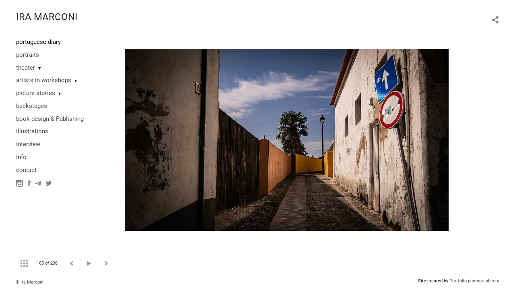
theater (25, 67)
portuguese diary (38, 42)
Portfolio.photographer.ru (474, 281)
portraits (27, 54)
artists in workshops (43, 80)
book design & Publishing (50, 118)
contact (26, 170)
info (21, 157)
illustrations (32, 131)
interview (28, 144)
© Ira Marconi (29, 282)
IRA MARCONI (47, 17)
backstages (31, 106)
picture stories (35, 93)
